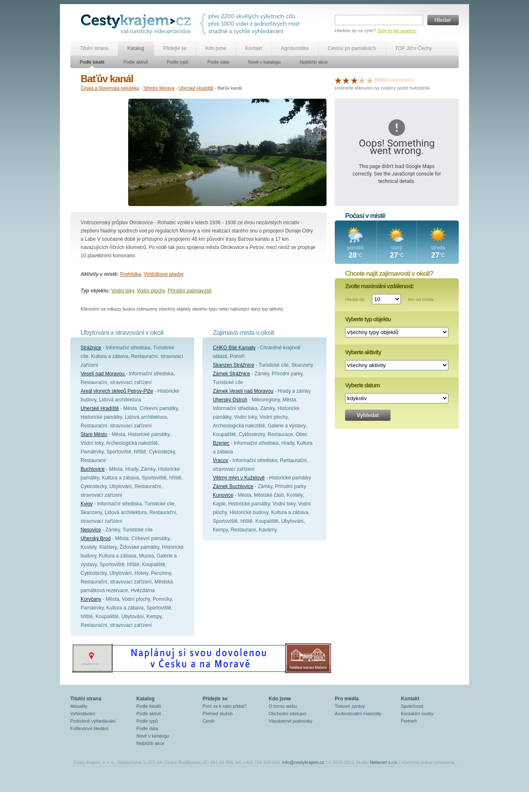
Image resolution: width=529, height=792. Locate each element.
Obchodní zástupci (287, 713)
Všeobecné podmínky (290, 720)
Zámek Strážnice (231, 374)
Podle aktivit (135, 61)
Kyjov (87, 504)
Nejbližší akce (314, 61)
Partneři (409, 720)
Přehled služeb (218, 713)
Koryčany (91, 599)
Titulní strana (94, 48)
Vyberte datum (362, 385)
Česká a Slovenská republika (110, 87)
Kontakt (253, 48)
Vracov (220, 460)
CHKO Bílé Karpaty (234, 348)
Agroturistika (295, 48)
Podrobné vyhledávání (92, 720)
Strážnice (91, 348)
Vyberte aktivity (363, 352)
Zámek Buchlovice (233, 486)
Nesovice (91, 530)
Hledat (443, 20)
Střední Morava (158, 87)
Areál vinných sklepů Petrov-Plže (117, 391)
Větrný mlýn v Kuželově (238, 478)
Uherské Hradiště (196, 87)
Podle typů (177, 61)
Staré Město (94, 434)
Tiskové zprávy (350, 706)
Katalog (135, 48)
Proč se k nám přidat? (225, 706)
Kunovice (223, 495)
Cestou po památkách (352, 48)
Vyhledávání (82, 713)
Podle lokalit (92, 61)
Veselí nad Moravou (103, 374)
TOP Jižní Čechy (413, 48)
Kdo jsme (215, 48)
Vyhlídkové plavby (163, 274)
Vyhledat (368, 415)
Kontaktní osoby (417, 713)
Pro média (347, 699)
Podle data (218, 61)
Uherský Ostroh (230, 400)
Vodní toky (122, 291)
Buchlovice (93, 469)
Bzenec (221, 443)
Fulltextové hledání (89, 728)
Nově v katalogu (264, 61)
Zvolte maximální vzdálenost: (379, 286)
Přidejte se (175, 48)
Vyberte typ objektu (368, 319)
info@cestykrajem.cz (303, 762)
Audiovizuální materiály (358, 713)
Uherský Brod (96, 538)
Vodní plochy (151, 291)
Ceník (208, 720)
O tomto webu (283, 706)
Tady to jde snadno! (397, 30)
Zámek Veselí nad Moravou (243, 391)
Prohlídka (130, 274)
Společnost (412, 706)
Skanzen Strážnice (233, 365)
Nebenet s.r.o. (383, 762)
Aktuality (79, 706)
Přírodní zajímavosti (190, 291)
